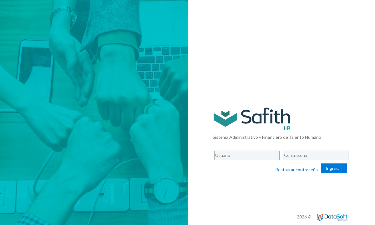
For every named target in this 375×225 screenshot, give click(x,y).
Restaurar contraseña (296, 169)
